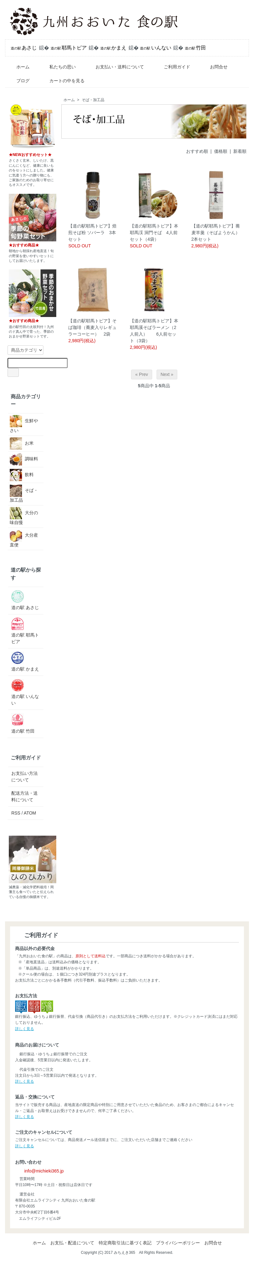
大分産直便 (24, 538)
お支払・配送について (72, 1242)
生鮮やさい (24, 424)
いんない (155, 47)
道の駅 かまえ (25, 661)
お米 (22, 443)
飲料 (22, 475)
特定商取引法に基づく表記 (125, 1242)
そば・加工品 (93, 100)
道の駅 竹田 (23, 723)
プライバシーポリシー (178, 1242)
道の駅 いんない (25, 692)
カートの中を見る (62, 80)
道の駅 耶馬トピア (25, 631)
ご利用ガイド (172, 66)
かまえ (113, 47)
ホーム (18, 66)
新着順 (239, 151)
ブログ (18, 80)
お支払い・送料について (115, 66)
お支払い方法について (24, 776)
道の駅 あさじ (25, 600)
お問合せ (214, 66)
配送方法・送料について (24, 796)
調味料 (24, 459)
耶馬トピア (69, 47)
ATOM (30, 812)
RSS (15, 812)
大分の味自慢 (24, 516)
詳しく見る (24, 1029)
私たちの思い (58, 66)
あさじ (24, 47)
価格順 (220, 151)
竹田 (195, 47)
